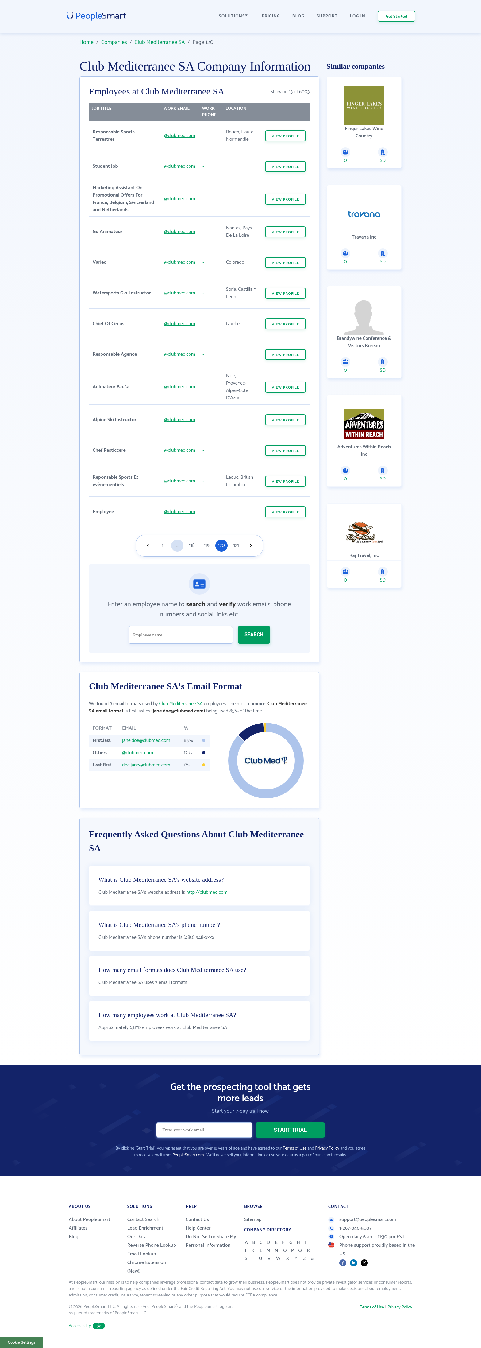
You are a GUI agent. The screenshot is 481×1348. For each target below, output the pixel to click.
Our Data (137, 1237)
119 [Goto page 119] (207, 545)
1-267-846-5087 (349, 1228)
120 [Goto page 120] (221, 545)
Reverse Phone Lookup (151, 1245)
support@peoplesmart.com (362, 1220)
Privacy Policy (327, 1148)
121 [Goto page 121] (236, 545)
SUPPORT (327, 16)
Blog (74, 1237)
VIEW (285, 136)
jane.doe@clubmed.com (146, 740)
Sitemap (253, 1220)
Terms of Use (294, 1148)
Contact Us (197, 1220)
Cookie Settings (21, 1342)
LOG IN (358, 16)
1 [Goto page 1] (162, 545)
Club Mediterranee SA (160, 42)
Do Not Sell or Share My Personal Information (211, 1241)
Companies (114, 42)
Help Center (198, 1228)
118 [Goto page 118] (192, 545)
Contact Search (143, 1220)
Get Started (396, 16)
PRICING (271, 16)
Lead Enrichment (145, 1228)
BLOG (298, 16)
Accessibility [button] (87, 1326)
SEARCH (254, 634)
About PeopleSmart (89, 1220)
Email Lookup (141, 1254)
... (177, 545)
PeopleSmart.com (188, 1155)
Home (86, 42)
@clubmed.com (179, 136)
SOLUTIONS (233, 16)
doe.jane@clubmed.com (146, 765)
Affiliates (78, 1228)
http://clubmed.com (207, 892)
